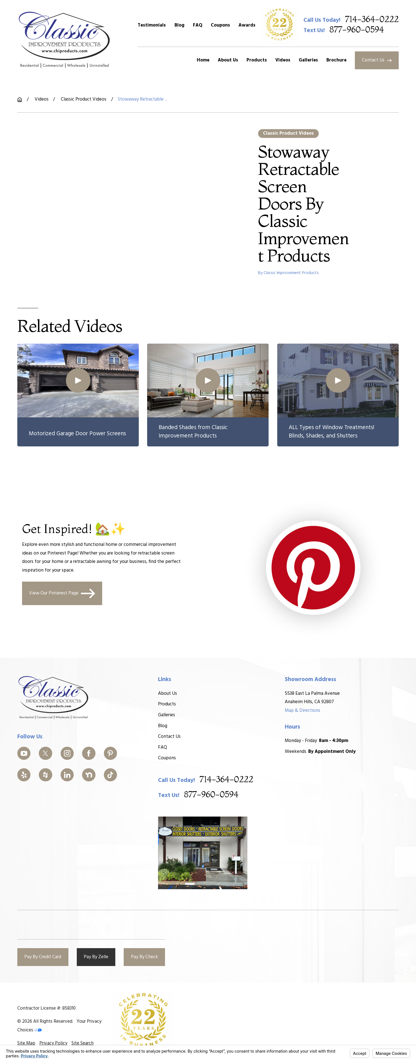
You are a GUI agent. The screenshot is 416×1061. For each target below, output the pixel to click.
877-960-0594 (356, 30)
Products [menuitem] (257, 60)
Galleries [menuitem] (308, 60)
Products (167, 704)
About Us (167, 693)
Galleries (166, 715)
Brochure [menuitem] (336, 60)
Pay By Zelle (96, 957)
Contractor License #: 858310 (46, 1008)
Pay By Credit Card (42, 957)
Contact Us (376, 60)
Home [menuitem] (203, 60)
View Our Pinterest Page (62, 593)
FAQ (197, 25)
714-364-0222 (372, 19)
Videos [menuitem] (282, 60)
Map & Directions (302, 710)
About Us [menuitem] (228, 60)
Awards (246, 25)
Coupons (220, 25)
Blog (179, 25)
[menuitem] (26, 1043)
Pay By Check (144, 957)
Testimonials (152, 25)
